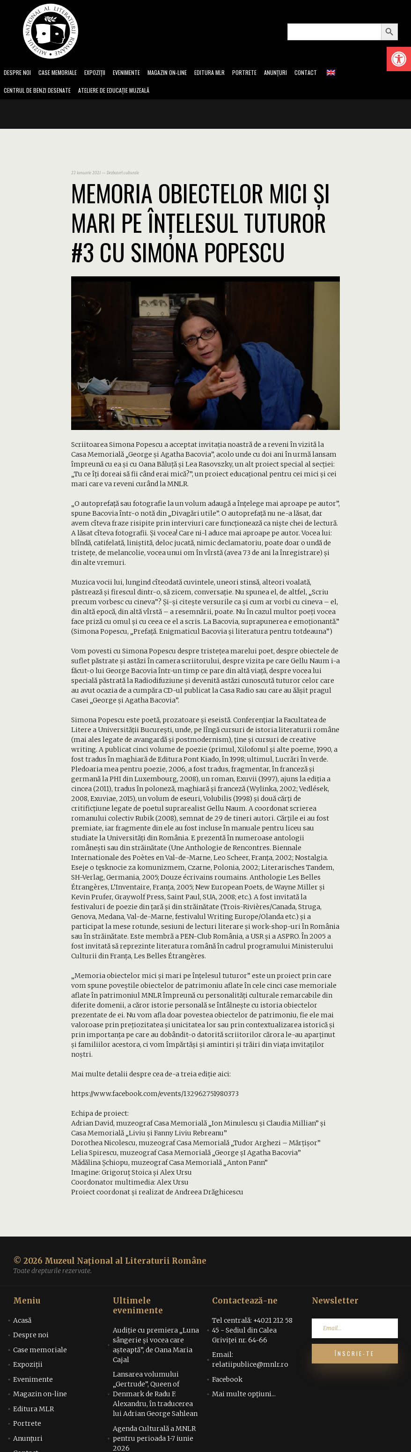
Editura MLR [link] (226, 73)
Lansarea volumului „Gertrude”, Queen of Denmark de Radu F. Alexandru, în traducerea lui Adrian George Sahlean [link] (155, 1397)
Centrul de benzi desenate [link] (40, 92)
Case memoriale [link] (61, 73)
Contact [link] (328, 73)
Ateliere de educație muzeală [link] (124, 92)
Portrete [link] (264, 73)
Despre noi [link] (18, 73)
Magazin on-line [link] (181, 73)
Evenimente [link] (137, 73)
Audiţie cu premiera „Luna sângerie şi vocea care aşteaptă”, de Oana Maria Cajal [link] (156, 1348)
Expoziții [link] (102, 73)
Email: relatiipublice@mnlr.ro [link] (250, 1362)
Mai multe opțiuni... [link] (244, 1397)
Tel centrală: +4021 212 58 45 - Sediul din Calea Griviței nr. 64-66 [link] (252, 1333)
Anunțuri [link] (296, 73)
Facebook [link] (227, 1382)
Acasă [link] (22, 1323)
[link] (399, 59)
